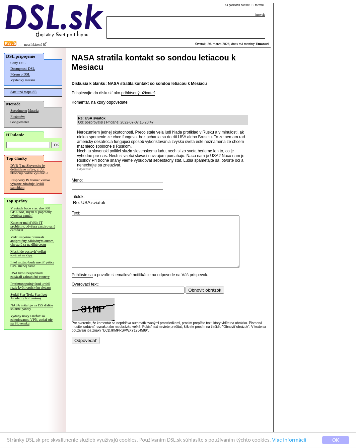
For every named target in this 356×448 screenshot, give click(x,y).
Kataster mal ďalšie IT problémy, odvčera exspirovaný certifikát (32, 226)
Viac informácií (289, 440)
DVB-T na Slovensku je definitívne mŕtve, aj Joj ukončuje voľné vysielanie (29, 169)
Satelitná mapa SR (23, 92)
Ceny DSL (17, 63)
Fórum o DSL (20, 74)
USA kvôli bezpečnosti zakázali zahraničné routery (30, 275)
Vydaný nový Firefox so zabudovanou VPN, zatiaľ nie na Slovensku (31, 319)
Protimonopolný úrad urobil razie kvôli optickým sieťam (30, 285)
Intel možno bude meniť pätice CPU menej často (32, 264)
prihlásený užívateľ (138, 93)
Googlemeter (19, 122)
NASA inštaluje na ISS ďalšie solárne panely (31, 307)
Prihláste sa (82, 285)
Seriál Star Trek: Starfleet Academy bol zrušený (28, 296)
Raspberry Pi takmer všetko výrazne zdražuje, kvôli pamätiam (30, 183)
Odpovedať (84, 169)
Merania (33, 110)
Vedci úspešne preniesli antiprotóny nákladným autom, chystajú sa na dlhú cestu (32, 240)
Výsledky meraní (22, 80)
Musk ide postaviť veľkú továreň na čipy (28, 253)
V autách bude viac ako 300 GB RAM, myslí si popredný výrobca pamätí (31, 211)
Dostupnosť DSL (22, 68)
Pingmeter (17, 116)
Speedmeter (18, 110)
